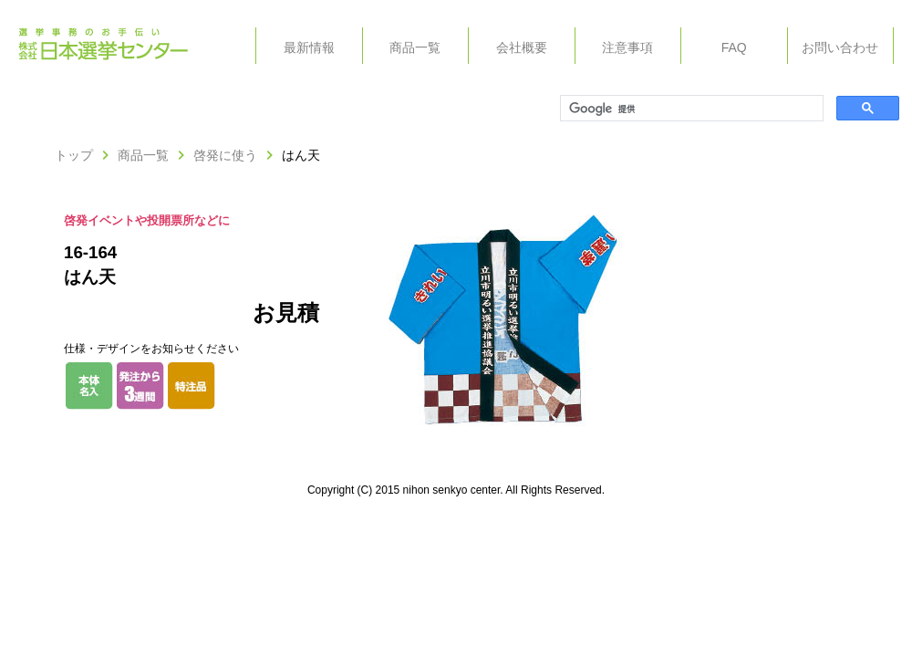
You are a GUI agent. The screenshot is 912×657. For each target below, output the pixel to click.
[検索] (690, 108)
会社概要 (521, 47)
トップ (74, 155)
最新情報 (309, 47)
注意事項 (627, 47)
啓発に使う (225, 155)
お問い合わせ (840, 47)
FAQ (734, 47)
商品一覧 (414, 47)
